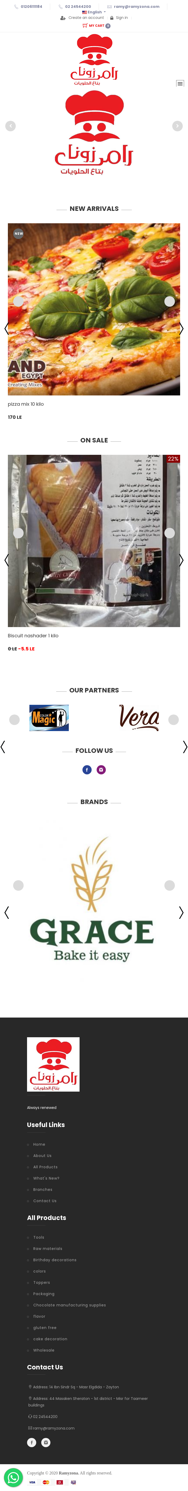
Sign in (119, 17)
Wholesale (44, 1350)
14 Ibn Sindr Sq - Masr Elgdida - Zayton (84, 1387)
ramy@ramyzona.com (136, 6)
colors (39, 1271)
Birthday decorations (55, 1260)
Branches (43, 1189)
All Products (45, 1167)
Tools (38, 1237)
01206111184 (31, 6)
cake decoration (50, 1339)
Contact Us (45, 1200)
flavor (39, 1316)
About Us (42, 1155)
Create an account (82, 17)
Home (39, 1144)
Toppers (41, 1282)
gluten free (45, 1327)
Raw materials (47, 1248)
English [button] (92, 12)
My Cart (97, 25)
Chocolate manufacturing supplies (69, 1305)
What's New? (46, 1178)
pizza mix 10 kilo (26, 404)
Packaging (44, 1293)
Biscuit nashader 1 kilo (33, 635)
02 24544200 (78, 6)
